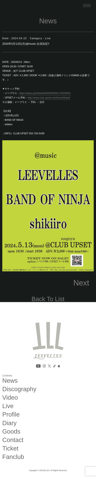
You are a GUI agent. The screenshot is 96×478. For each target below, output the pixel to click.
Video (10, 397)
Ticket (10, 448)
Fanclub (13, 457)
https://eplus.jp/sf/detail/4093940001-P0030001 (45, 93)
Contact (12, 440)
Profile (11, 414)
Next (81, 283)
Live (7, 406)
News (10, 381)
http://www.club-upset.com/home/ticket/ (49, 97)
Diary (9, 423)
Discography (19, 389)
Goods (11, 431)
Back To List (48, 299)
